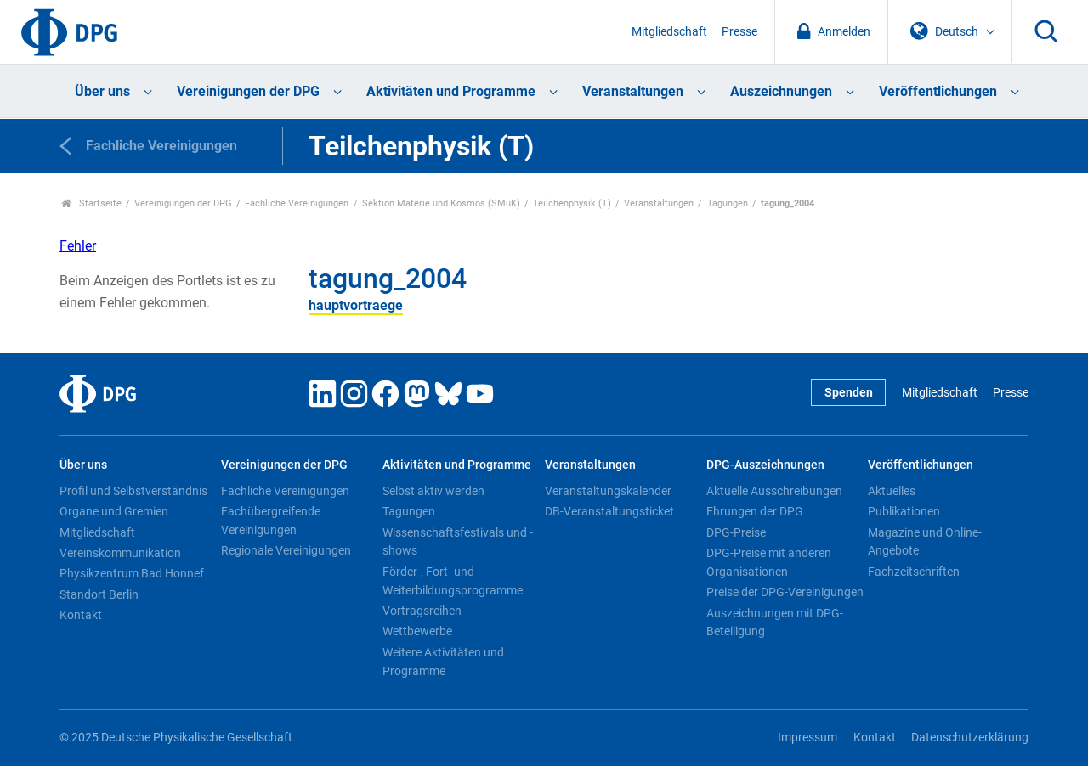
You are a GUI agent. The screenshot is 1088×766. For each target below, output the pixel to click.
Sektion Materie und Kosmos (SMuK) (441, 203)
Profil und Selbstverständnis (133, 491)
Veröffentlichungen (938, 91)
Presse (739, 32)
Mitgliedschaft (669, 32)
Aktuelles (891, 491)
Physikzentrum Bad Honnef (132, 573)
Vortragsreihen (422, 610)
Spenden (848, 393)
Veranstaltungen (632, 91)
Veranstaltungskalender (608, 491)
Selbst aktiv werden (433, 491)
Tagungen (727, 203)
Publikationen (904, 511)
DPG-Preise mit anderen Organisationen (768, 562)
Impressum (807, 737)
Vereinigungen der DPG (248, 91)
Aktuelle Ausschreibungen (774, 491)
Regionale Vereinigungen (286, 550)
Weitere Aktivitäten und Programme (443, 661)
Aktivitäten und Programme (451, 91)
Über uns (102, 91)
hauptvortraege (356, 305)
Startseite (91, 203)
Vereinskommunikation (120, 553)
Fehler (78, 246)
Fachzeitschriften (914, 571)
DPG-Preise (736, 532)
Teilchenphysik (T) (572, 203)
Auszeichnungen (781, 91)
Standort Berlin (99, 594)
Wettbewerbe (417, 631)
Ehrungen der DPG (754, 511)
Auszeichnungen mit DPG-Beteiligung (774, 622)
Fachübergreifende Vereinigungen (270, 520)
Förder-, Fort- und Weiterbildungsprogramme (452, 581)
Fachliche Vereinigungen (296, 203)
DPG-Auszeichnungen (765, 465)
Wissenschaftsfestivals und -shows (457, 542)
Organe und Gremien (114, 511)
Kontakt (81, 615)
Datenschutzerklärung (969, 737)
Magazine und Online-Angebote (925, 542)
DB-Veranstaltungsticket (609, 511)
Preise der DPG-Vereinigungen (785, 592)
